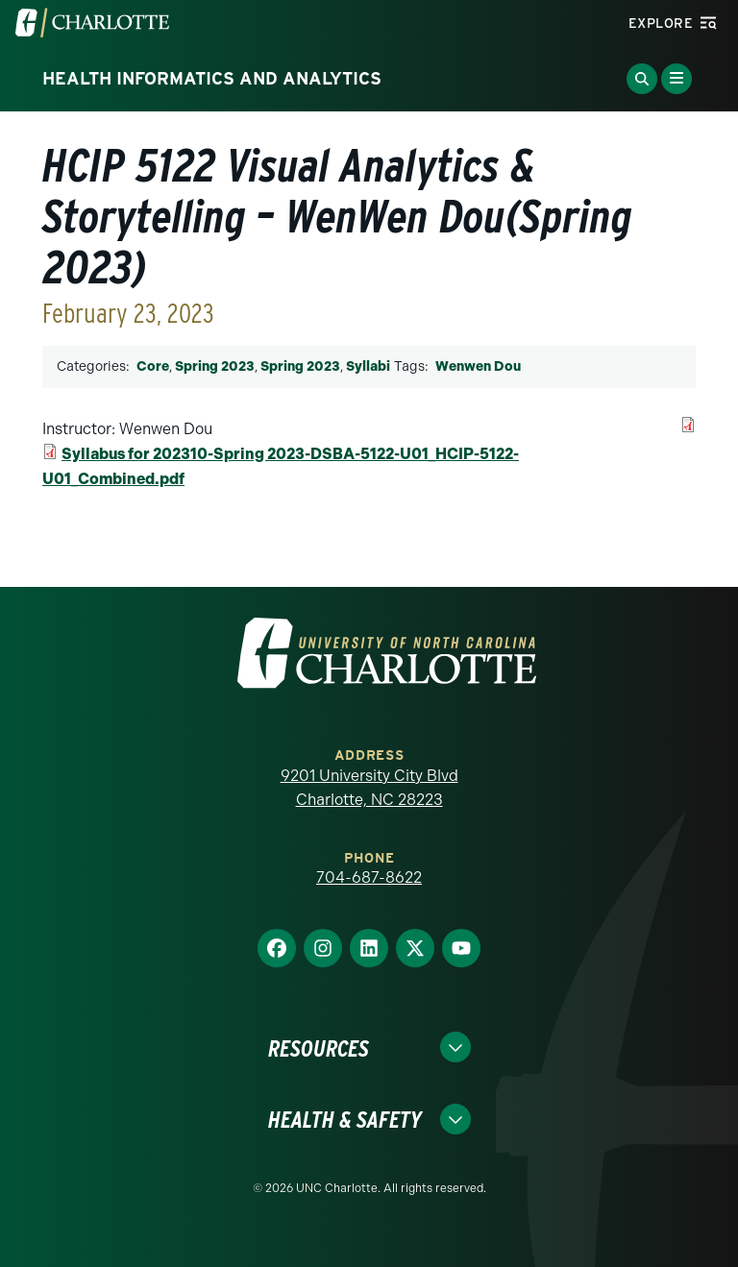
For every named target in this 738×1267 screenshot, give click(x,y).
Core (152, 366)
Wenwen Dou (478, 366)
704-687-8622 (369, 877)
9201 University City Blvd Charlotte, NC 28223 (369, 788)
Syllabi (368, 366)
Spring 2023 (215, 366)
